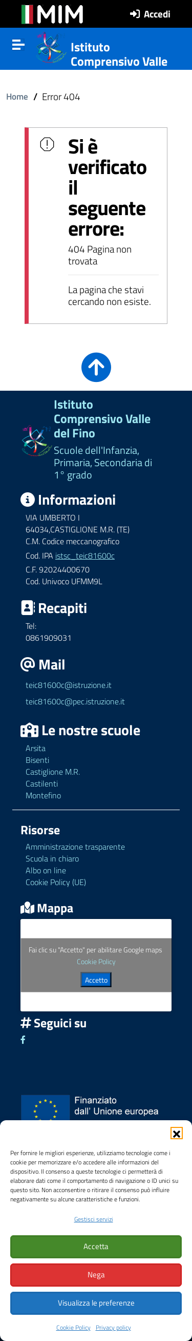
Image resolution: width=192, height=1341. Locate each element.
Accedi (157, 13)
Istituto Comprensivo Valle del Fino (119, 61)
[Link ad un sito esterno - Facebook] (23, 1039)
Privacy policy (113, 1327)
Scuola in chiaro (52, 858)
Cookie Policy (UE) (56, 882)
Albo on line (46, 870)
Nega (96, 1274)
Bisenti (37, 760)
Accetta (96, 1246)
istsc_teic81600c (85, 555)
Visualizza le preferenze (96, 1303)
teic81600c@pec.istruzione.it (75, 701)
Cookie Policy (73, 1327)
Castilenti (42, 783)
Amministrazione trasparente (75, 846)
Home (17, 96)
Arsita (36, 748)
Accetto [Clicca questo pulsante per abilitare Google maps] (96, 979)
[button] (177, 1133)
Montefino (43, 795)
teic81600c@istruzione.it (69, 685)
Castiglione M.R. (53, 771)
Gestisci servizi (93, 1219)
